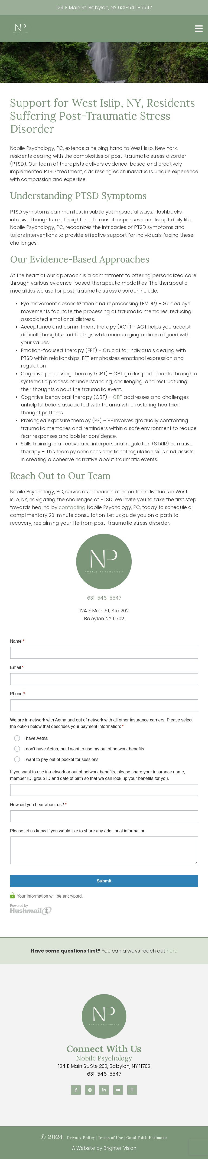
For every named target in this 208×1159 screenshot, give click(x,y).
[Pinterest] (132, 1090)
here (172, 950)
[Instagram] (90, 1090)
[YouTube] (118, 1090)
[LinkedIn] (104, 1090)
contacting (72, 507)
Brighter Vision (119, 1148)
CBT (117, 397)
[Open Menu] (199, 28)
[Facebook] (76, 1090)
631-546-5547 (135, 7)
